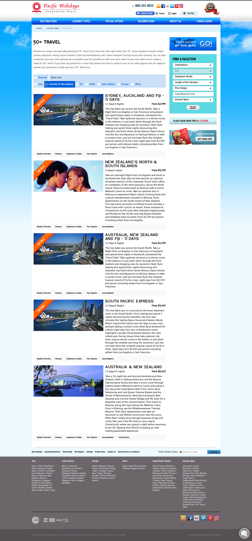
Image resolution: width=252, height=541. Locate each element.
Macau (34, 468)
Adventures (187, 466)
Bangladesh (44, 485)
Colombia (71, 478)
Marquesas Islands (160, 473)
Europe (125, 84)
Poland (95, 468)
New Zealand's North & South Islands (131, 164)
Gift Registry (79, 452)
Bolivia (75, 476)
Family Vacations (197, 476)
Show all (42, 77)
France (113, 468)
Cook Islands (158, 488)
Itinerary (58, 154)
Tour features (92, 154)
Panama (74, 473)
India (42, 483)
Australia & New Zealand (61, 84)
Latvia (111, 478)
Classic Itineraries (191, 467)
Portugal (102, 471)
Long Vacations (189, 483)
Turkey (100, 473)
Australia (167, 488)
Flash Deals (188, 500)
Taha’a (163, 471)
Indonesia (42, 476)
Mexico (74, 471)
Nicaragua (66, 473)
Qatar (47, 490)
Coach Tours (196, 502)
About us (175, 21)
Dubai (49, 488)
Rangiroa (172, 468)
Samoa (169, 480)
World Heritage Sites (198, 497)
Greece (110, 471)
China (34, 466)
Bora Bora (170, 466)
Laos (33, 473)
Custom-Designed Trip (191, 472)
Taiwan (49, 473)
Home (39, 28)
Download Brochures (52, 452)
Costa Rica (72, 466)
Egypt (134, 468)
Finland (103, 476)
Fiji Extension (124, 437)
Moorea (162, 466)
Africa (138, 84)
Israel (53, 490)
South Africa (134, 466)
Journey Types (81, 21)
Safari (185, 507)
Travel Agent (204, 21)
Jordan (40, 490)
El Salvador (76, 468)
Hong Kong (48, 466)
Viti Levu (172, 473)
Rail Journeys (194, 490)
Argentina (67, 476)
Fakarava (171, 471)
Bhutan (35, 485)
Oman (34, 490)
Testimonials (67, 452)
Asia (40, 84)
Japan (34, 471)
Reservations (146, 21)
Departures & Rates (74, 154)
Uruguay (80, 480)
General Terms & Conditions (129, 452)
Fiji (81, 84)
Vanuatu (170, 485)
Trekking (186, 502)
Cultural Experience (191, 469)
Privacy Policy (100, 452)
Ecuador (80, 478)
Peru (73, 480)
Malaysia (35, 478)
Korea (49, 468)
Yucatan (83, 473)
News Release (37, 452)
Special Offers (114, 21)
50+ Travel (200, 505)
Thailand (35, 483)
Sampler (186, 495)
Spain (95, 471)
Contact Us (111, 452)
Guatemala (66, 468)
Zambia (143, 466)
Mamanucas (157, 478)
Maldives (41, 488)
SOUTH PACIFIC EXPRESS (129, 301)
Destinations (48, 21)
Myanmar (41, 473)
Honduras (66, 471)
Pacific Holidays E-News (168, 452)
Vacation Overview (44, 154)
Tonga (155, 483)
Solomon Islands (159, 485)
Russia (110, 466)
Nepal (48, 483)
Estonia (95, 480)
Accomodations (108, 154)
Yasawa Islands (170, 478)
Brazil (81, 476)
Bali (49, 476)
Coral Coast (157, 476)
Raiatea (156, 471)
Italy (94, 473)
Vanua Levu (167, 476)
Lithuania (104, 478)
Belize (64, 466)
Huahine (164, 468)
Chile (64, 478)
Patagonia (66, 480)
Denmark (111, 476)
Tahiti (92, 84)
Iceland (95, 466)
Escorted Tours (188, 505)
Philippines (36, 480)
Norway (107, 473)
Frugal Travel (188, 478)
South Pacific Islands (161, 461)
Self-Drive (195, 495)
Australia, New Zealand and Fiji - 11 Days (131, 237)
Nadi (163, 480)
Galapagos (66, 483)
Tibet (40, 466)
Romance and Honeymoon (193, 492)
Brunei (34, 476)
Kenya (124, 466)
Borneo (43, 478)
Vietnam (41, 471)
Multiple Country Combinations (193, 486)
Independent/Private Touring (194, 480)
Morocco (141, 468)
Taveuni (156, 480)
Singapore (46, 480)
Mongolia (42, 468)
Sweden (95, 476)
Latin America (108, 84)
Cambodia (50, 471)
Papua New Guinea (166, 483)
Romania (103, 466)
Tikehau (156, 468)
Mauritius (127, 468)
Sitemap (89, 452)
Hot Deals (199, 500)
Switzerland (104, 468)
